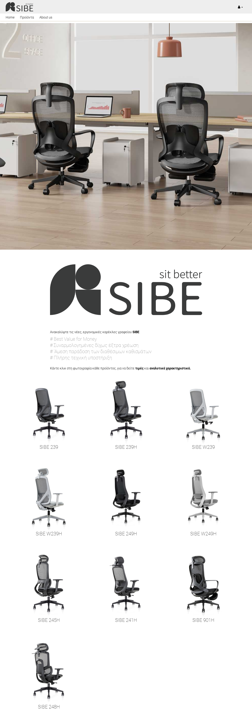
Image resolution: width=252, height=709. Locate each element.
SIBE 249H (126, 533)
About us (45, 17)
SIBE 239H (126, 447)
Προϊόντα (27, 17)
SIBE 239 (49, 447)
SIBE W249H (203, 533)
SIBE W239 (203, 447)
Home (10, 17)
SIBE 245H (49, 620)
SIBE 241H (126, 620)
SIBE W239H (49, 533)
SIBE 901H (203, 620)
